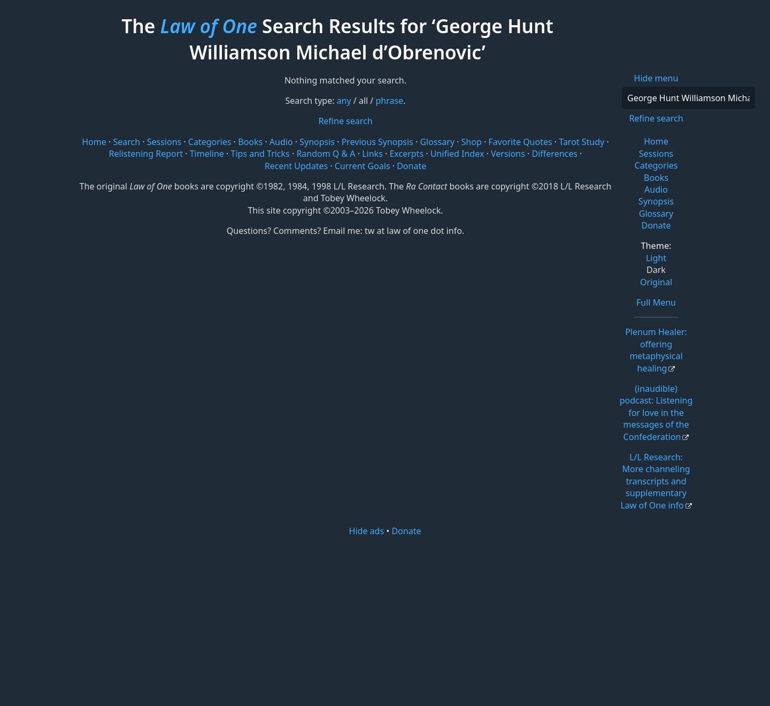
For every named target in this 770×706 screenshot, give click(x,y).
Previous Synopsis (377, 142)
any (344, 101)
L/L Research (655, 481)
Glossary (656, 213)
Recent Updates (296, 166)
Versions (508, 154)
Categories (656, 165)
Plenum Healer (656, 350)
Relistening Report (146, 154)
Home (656, 141)
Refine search (656, 118)
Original (656, 282)
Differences (555, 154)
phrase (389, 101)
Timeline (207, 154)
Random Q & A (325, 154)
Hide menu (656, 78)
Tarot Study (581, 142)
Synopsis (656, 201)
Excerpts (406, 154)
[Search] (688, 98)
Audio (656, 189)
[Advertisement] (385, 620)
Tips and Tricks (259, 154)
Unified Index (457, 154)
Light (656, 258)
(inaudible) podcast (656, 413)
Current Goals (362, 166)
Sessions (656, 154)
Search (126, 142)
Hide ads (366, 531)
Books (656, 178)
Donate (656, 225)
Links (372, 154)
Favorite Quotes (520, 142)
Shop (471, 142)
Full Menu (656, 302)
